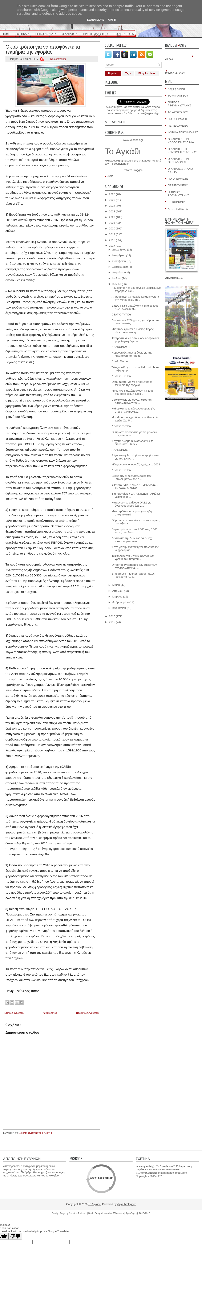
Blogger (137, 170)
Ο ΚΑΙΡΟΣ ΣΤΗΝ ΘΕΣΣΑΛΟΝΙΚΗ (178, 160)
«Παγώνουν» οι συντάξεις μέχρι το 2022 (136, 464)
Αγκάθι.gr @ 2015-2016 (138, 1213)
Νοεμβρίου (118, 255)
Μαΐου (116, 585)
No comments (58, 59)
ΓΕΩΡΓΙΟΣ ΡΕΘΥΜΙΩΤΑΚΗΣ (178, 194)
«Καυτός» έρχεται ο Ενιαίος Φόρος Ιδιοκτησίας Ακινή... (133, 330)
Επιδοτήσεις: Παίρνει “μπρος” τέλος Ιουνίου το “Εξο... (133, 575)
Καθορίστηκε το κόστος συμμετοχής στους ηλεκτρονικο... (133, 410)
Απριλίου (117, 590)
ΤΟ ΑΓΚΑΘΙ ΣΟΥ (124, 34)
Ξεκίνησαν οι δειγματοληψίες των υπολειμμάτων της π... (131, 477)
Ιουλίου (116, 278)
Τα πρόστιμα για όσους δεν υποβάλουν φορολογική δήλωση (135, 339)
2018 (112, 240)
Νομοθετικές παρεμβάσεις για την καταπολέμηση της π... (132, 354)
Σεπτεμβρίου (120, 266)
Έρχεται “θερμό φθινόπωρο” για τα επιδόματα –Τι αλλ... (132, 442)
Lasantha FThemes (112, 1213)
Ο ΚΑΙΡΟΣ (71, 32)
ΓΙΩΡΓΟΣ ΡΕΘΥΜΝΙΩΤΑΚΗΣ (179, 104)
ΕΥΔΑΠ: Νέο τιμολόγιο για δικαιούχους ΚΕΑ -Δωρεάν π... (135, 307)
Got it (112, 19)
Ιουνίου (116, 284)
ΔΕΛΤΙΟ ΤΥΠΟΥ (121, 314)
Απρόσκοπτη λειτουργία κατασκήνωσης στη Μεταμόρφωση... (135, 298)
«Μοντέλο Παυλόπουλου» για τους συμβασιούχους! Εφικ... (132, 392)
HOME (6, 34)
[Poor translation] (15, 1236)
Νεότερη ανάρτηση (14, 1013)
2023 (112, 211)
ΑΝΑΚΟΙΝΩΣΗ (120, 346)
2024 (112, 205)
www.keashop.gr (133, 140)
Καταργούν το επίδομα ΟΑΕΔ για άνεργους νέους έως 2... (131, 504)
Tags (128, 73)
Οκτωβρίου (119, 261)
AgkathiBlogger (126, 1204)
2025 (112, 199)
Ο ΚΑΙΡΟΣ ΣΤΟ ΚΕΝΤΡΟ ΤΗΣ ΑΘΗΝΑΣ (182, 150)
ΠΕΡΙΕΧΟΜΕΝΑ (178, 125)
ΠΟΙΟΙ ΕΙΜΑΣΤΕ (178, 119)
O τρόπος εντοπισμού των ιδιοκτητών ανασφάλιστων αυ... (134, 566)
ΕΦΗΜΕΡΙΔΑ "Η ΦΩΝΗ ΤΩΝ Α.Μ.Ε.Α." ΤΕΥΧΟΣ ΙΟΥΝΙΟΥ (135, 486)
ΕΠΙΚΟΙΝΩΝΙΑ (46, 32)
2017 (112, 245)
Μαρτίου (117, 596)
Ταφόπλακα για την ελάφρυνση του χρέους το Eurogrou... (133, 557)
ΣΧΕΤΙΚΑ (23, 32)
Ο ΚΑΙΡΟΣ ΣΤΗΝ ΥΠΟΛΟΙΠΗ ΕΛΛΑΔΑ (181, 141)
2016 (112, 616)
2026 (112, 194)
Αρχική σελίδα (50, 1013)
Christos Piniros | (78, 1213)
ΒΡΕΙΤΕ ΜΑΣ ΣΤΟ (97, 32)
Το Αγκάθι (123, 151)
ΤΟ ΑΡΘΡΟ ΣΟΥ (178, 112)
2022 (112, 217)
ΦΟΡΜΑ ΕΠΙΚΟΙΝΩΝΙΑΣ (183, 132)
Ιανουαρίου (119, 607)
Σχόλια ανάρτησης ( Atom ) (35, 1132)
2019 (112, 234)
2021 (112, 222)
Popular (113, 73)
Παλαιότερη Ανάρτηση (87, 1013)
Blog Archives (146, 73)
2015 (112, 622)
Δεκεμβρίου (119, 249)
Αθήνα (169, 59)
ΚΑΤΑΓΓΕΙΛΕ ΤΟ (178, 208)
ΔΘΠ (110, 176)
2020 (112, 228)
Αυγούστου (119, 272)
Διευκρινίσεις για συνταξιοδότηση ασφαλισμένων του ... (132, 401)
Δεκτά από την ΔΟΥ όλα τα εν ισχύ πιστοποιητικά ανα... (132, 539)
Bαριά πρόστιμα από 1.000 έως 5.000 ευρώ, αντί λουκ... (134, 531)
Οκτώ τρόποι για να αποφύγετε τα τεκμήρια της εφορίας (42, 49)
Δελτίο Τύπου (120, 361)
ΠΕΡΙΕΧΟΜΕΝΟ (178, 185)
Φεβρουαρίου (120, 602)
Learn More (95, 19)
